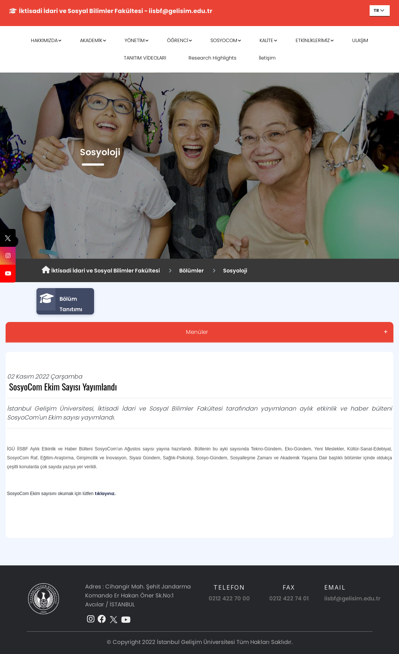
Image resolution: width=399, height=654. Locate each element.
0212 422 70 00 (229, 598)
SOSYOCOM (223, 40)
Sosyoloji (235, 270)
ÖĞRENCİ (177, 40)
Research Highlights (212, 57)
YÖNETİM (135, 40)
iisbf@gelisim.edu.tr (352, 598)
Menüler (197, 332)
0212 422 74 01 (289, 598)
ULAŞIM (360, 40)
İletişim (267, 57)
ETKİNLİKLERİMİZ (313, 40)
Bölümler (191, 270)
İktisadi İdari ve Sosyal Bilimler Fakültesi (101, 270)
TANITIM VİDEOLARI (145, 57)
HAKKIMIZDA (44, 40)
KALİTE (266, 40)
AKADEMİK (91, 40)
